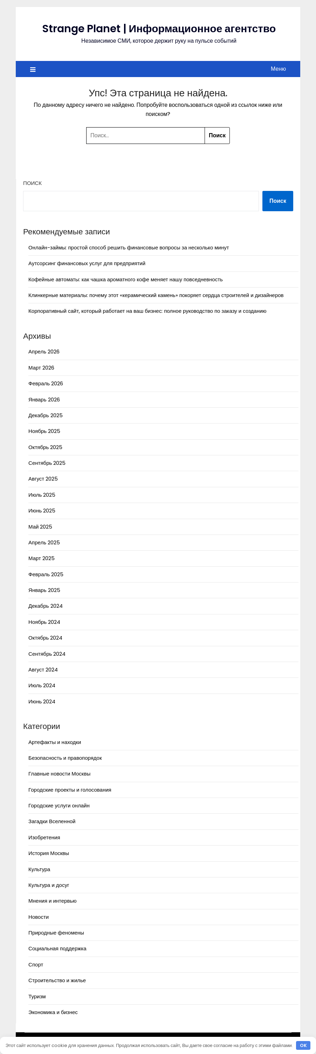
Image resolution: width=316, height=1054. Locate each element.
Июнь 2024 (41, 701)
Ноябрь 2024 (44, 622)
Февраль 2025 (45, 574)
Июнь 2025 (41, 510)
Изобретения (44, 837)
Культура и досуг (48, 885)
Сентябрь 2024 (47, 653)
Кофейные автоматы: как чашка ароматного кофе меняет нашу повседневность (125, 279)
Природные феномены (56, 932)
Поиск (32, 183)
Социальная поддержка (57, 948)
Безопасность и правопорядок (65, 758)
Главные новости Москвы (59, 773)
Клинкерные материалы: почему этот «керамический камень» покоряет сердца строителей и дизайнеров (155, 295)
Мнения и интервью (52, 900)
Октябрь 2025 (45, 447)
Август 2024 (43, 669)
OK (303, 1045)
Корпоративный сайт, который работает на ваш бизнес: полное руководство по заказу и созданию (147, 311)
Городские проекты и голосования (69, 789)
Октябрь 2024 (45, 637)
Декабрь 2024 (45, 605)
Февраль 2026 (45, 383)
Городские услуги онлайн (59, 805)
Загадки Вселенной (51, 821)
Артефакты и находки (54, 742)
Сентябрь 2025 (47, 463)
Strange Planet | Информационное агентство (159, 28)
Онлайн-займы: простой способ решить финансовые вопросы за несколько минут (128, 247)
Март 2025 (41, 558)
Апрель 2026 (44, 351)
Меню (278, 69)
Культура (39, 869)
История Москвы (48, 853)
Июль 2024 (41, 685)
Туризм (37, 996)
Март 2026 (41, 367)
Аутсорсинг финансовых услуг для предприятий (86, 263)
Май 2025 (40, 526)
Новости (38, 917)
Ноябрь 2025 (44, 431)
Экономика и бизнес (53, 1012)
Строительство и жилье (57, 980)
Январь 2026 (44, 399)
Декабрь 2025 (45, 415)
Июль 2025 (41, 494)
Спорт (35, 964)
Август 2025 (43, 478)
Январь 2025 (44, 590)
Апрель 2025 (44, 542)
